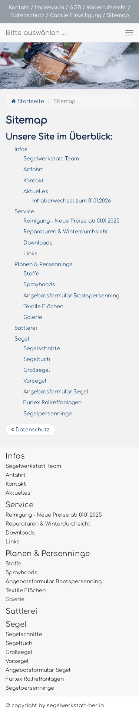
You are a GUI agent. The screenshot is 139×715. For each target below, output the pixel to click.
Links (30, 253)
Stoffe (31, 274)
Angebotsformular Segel (55, 392)
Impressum (49, 7)
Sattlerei (25, 328)
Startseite (27, 101)
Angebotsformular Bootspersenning (71, 296)
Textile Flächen (43, 306)
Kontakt (19, 7)
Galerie (32, 317)
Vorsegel (34, 381)
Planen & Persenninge (43, 264)
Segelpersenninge (47, 413)
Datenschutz (27, 15)
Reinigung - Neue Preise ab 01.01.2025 (71, 221)
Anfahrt (33, 169)
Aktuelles (35, 191)
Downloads (38, 243)
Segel (21, 339)
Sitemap (118, 15)
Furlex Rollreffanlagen (52, 402)
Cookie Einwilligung (75, 15)
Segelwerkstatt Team (51, 159)
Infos (20, 149)
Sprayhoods (39, 284)
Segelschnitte (41, 348)
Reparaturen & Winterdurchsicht (65, 231)
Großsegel (36, 370)
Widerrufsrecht (106, 7)
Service (24, 211)
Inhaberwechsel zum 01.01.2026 (71, 201)
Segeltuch (36, 359)
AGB (75, 7)
